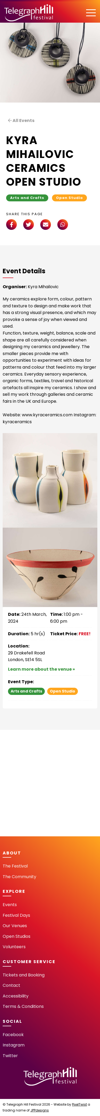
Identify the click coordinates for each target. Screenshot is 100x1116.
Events (10, 905)
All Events (21, 120)
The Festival (15, 866)
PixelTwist (79, 1104)
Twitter (10, 1056)
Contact (11, 985)
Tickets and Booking (24, 975)
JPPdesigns (39, 1110)
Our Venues (15, 926)
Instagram (14, 1045)
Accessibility (16, 996)
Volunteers (14, 947)
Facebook (13, 1035)
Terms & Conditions (23, 1006)
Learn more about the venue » (41, 669)
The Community (19, 877)
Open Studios (16, 936)
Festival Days (16, 915)
